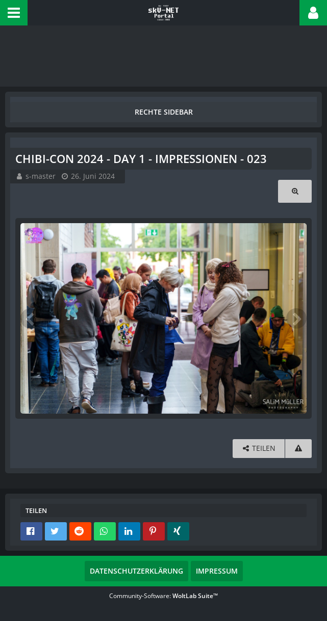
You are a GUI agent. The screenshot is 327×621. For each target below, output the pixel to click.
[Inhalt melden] (298, 448)
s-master (41, 176)
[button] (14, 12)
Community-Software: (163, 595)
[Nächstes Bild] (296, 318)
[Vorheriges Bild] (30, 318)
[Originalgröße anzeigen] (295, 191)
